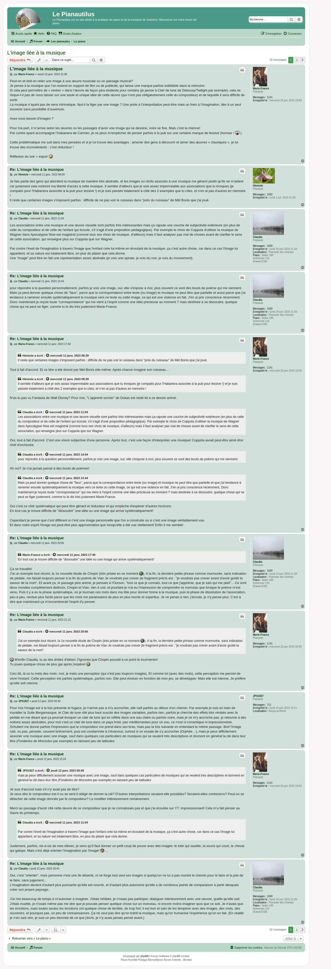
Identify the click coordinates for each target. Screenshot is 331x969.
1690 (270, 245)
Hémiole (258, 185)
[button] (302, 60)
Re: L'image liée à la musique (37, 169)
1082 (270, 194)
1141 (270, 97)
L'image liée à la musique (36, 53)
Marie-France (261, 88)
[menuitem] (38, 33)
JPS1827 (258, 696)
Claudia (257, 237)
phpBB (144, 956)
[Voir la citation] (48, 355)
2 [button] (296, 60)
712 (269, 704)
